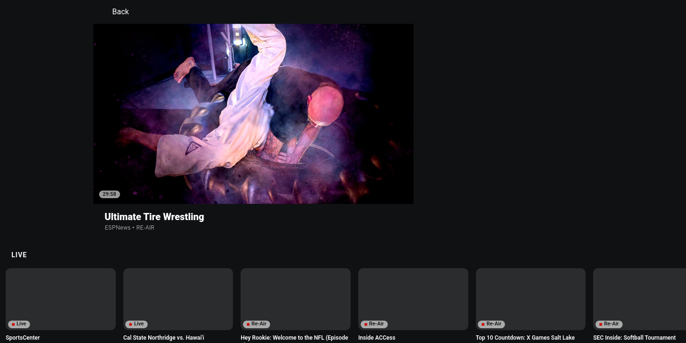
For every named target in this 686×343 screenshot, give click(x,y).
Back (115, 12)
